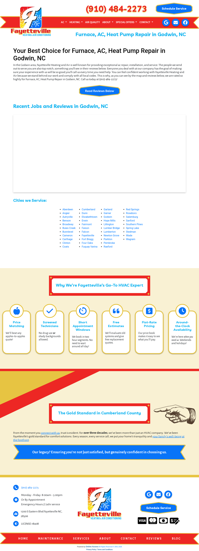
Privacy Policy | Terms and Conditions (99, 550)
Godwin (108, 217)
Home (23, 538)
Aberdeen (67, 209)
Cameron (67, 235)
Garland (108, 209)
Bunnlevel (67, 231)
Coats (65, 246)
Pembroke (109, 243)
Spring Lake (132, 228)
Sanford (130, 220)
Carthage (67, 239)
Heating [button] (75, 22)
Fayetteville (88, 235)
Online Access (92, 547)
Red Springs (132, 209)
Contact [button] (145, 22)
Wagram (130, 239)
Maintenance (50, 538)
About (105, 538)
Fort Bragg (87, 239)
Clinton (66, 243)
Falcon (85, 231)
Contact (128, 538)
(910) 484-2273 (116, 8)
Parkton (108, 239)
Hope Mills (110, 220)
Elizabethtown (89, 217)
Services (81, 538)
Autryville (67, 217)
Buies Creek (69, 228)
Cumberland (88, 209)
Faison (85, 228)
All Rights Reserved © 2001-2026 (110, 547)
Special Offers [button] (125, 22)
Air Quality (92, 22)
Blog (176, 538)
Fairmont (87, 224)
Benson (66, 220)
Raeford (108, 246)
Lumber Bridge (112, 228)
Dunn (85, 213)
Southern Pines (134, 224)
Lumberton (110, 231)
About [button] (106, 22)
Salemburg (132, 217)
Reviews (154, 538)
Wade (129, 235)
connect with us (50, 433)
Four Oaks (87, 243)
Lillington (109, 224)
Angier (66, 213)
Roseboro (131, 213)
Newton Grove (111, 235)
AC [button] (63, 22)
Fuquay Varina (89, 246)
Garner (107, 213)
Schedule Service (174, 9)
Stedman (131, 231)
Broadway (67, 224)
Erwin (85, 220)
